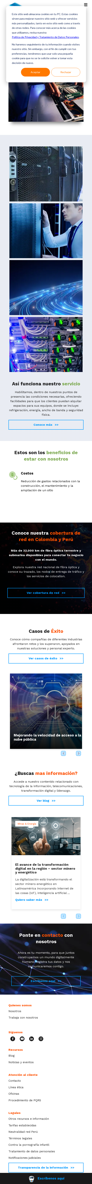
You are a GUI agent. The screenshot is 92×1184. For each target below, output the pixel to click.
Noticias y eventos (21, 1062)
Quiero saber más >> (31, 900)
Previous (63, 753)
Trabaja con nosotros (23, 1017)
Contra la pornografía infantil (28, 1144)
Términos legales (20, 1138)
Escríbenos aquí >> (46, 981)
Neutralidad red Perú (23, 1131)
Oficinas (13, 1093)
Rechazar (65, 72)
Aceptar (35, 72)
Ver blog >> (46, 800)
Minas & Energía (26, 824)
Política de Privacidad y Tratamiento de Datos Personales (45, 37)
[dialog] (46, 44)
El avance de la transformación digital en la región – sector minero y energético (45, 868)
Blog (11, 1055)
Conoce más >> (46, 424)
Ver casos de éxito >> (46, 658)
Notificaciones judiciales (24, 1158)
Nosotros (14, 1011)
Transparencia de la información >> (46, 1167)
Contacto (14, 1080)
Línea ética (16, 1087)
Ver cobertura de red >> (46, 593)
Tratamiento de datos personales (31, 1151)
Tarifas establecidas (22, 1125)
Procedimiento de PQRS (24, 1100)
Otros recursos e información (28, 1118)
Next (78, 753)
